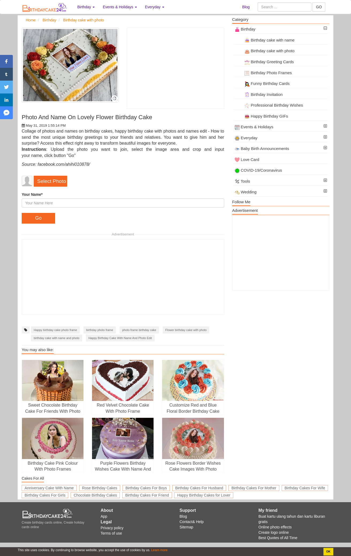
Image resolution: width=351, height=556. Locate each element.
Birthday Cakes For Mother (253, 488)
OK (328, 551)
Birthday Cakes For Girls (45, 495)
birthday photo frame (99, 330)
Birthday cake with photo (265, 50)
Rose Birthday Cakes (99, 488)
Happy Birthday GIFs (261, 116)
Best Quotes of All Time (277, 538)
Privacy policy (112, 528)
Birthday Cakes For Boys (146, 488)
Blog (246, 7)
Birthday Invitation (259, 94)
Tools (242, 181)
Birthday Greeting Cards (264, 61)
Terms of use (111, 533)
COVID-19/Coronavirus (258, 170)
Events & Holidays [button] (120, 7)
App (104, 516)
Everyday (246, 138)
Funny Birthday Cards (262, 83)
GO (319, 7)
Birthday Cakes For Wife (305, 488)
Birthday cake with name (265, 40)
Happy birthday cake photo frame (55, 330)
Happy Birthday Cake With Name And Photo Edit (120, 338)
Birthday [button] (86, 7)
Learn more (159, 550)
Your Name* (32, 194)
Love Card (247, 159)
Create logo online (273, 532)
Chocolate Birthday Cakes (95, 495)
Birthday (245, 29)
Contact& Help (192, 522)
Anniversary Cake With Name (49, 488)
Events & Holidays (254, 127)
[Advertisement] (175, 68)
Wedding (246, 192)
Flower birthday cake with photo (186, 330)
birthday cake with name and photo (56, 338)
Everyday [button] (154, 7)
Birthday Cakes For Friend (147, 495)
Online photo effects (275, 527)
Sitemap (186, 527)
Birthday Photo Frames (263, 72)
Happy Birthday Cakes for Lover (203, 495)
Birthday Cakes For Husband (199, 488)
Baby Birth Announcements (262, 148)
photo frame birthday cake (139, 330)
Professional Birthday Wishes (269, 105)
